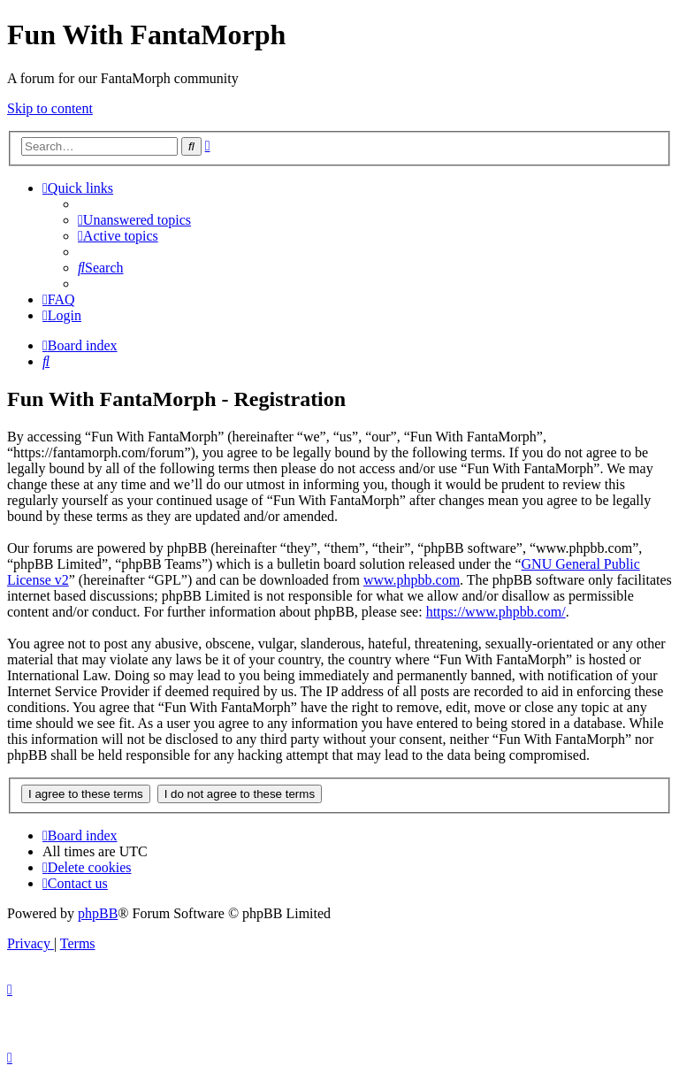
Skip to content (50, 108)
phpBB (98, 913)
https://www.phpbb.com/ (496, 611)
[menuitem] (134, 219)
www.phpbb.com (411, 579)
